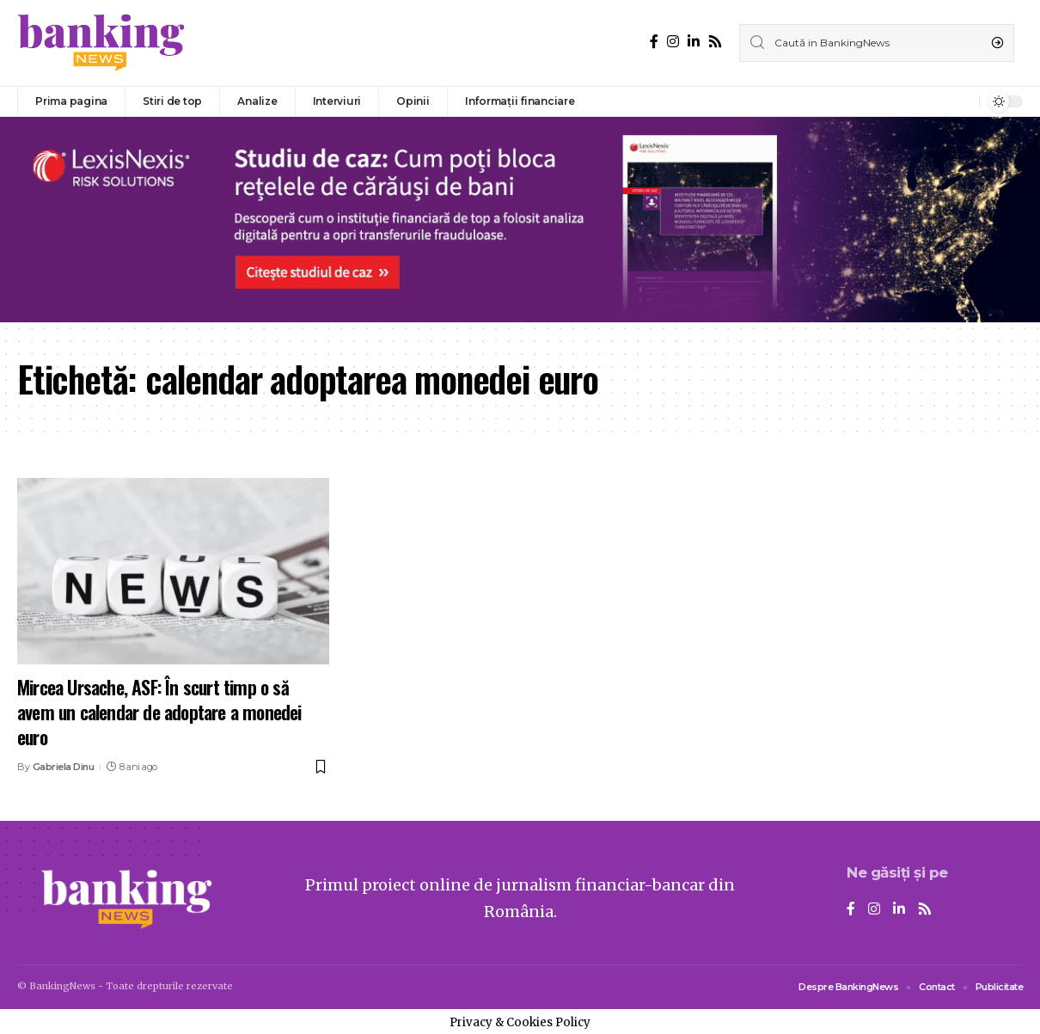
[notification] (961, 101)
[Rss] (715, 41)
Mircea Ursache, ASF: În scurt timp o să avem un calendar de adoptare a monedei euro (159, 711)
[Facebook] (654, 41)
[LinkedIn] (693, 41)
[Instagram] (673, 41)
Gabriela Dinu (64, 767)
